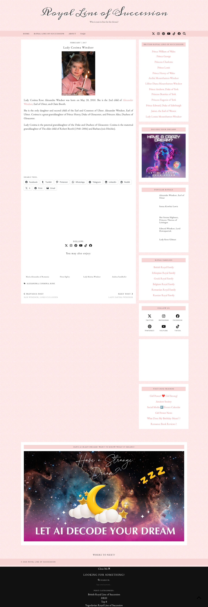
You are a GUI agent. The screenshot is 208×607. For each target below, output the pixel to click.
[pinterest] (150, 328)
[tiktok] (178, 328)
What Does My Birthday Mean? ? (163, 418)
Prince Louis (163, 67)
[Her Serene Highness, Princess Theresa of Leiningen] (149, 220)
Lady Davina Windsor (120, 295)
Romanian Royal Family (164, 289)
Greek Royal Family (163, 278)
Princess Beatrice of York (164, 94)
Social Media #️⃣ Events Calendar (163, 407)
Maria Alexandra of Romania (37, 277)
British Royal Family (164, 267)
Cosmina (44, 283)
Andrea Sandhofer (119, 277)
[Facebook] (179, 34)
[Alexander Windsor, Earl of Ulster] (149, 198)
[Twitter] (153, 34)
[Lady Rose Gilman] (149, 242)
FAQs (83, 34)
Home (26, 34)
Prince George (164, 56)
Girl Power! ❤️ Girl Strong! (164, 395)
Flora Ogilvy (65, 277)
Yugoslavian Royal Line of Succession (104, 605)
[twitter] (150, 317)
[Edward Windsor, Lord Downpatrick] (149, 231)
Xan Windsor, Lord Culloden (41, 295)
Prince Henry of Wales (164, 73)
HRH (104, 598)
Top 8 (104, 601)
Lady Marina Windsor (92, 277)
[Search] (184, 34)
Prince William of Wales (163, 51)
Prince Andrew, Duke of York (163, 89)
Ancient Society (164, 401)
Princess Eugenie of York (164, 99)
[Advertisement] (78, 153)
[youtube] (164, 328)
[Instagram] (158, 34)
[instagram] (164, 317)
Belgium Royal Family (164, 284)
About (72, 34)
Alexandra (33, 283)
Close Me (104, 568)
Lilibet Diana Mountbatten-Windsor (163, 83)
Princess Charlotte (164, 61)
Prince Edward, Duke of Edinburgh (163, 105)
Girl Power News (163, 412)
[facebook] (178, 317)
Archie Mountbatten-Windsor (164, 78)
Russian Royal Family (163, 295)
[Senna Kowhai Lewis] (149, 209)
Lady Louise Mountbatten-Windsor (164, 116)
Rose (52, 283)
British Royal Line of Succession (104, 594)
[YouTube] (169, 34)
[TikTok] (174, 34)
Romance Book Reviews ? (164, 424)
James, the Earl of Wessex (163, 110)
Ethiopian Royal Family (163, 272)
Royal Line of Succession (104, 12)
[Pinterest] (163, 34)
